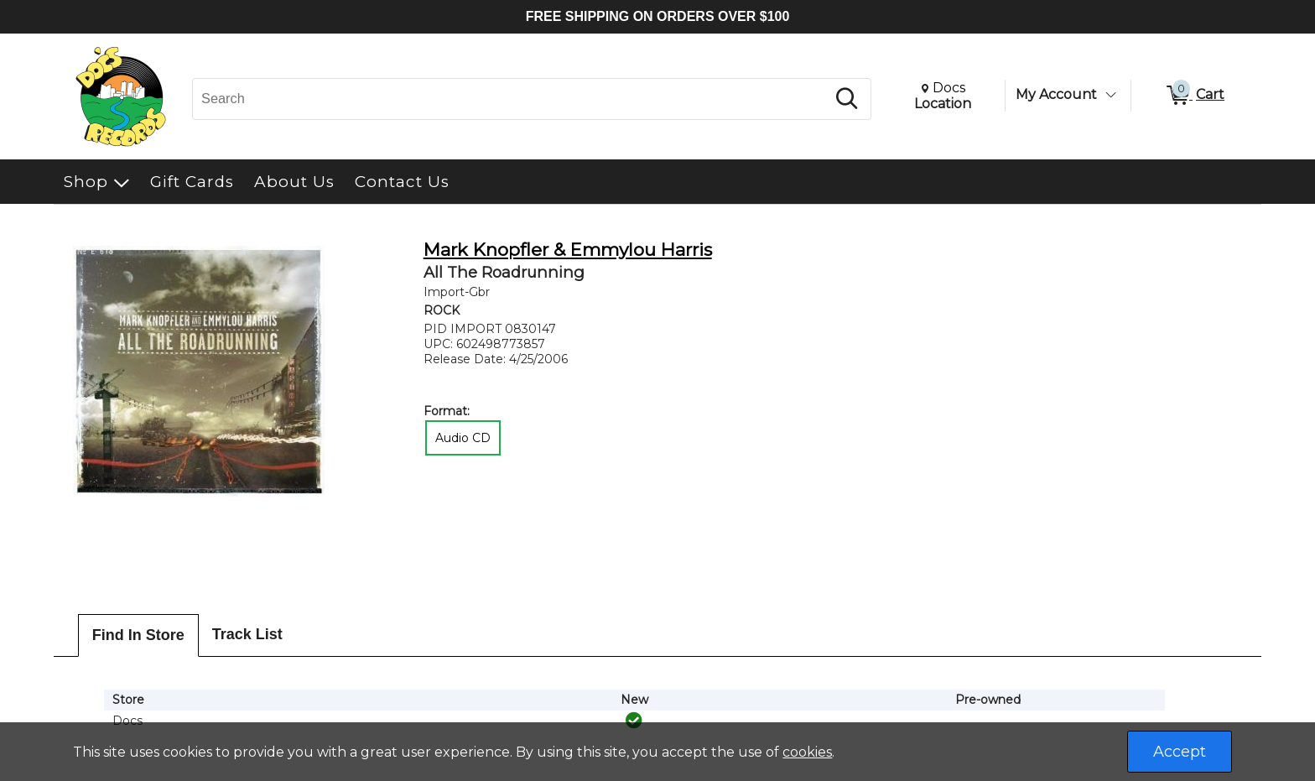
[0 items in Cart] (1194, 95)
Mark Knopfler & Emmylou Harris (568, 249)
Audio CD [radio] (463, 437)
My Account (1056, 94)
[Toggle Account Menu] (1110, 95)
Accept (1179, 751)
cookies (807, 752)
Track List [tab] (247, 634)
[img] (634, 720)
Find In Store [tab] (138, 635)
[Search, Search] (511, 99)
